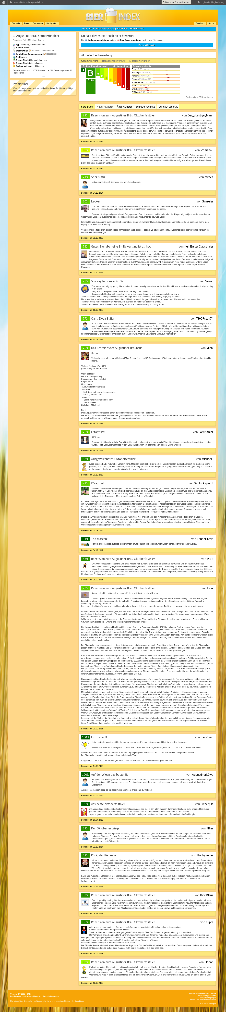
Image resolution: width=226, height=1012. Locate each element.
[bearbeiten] (51, 54)
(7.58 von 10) (143, 69)
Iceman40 (207, 150)
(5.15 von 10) (149, 82)
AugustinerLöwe (202, 774)
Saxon (209, 281)
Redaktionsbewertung (114, 60)
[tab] (90, 60)
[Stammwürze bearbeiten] (43, 51)
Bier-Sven (207, 737)
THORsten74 (204, 318)
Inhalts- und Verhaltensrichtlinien (203, 1000)
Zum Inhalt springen (208, 1004)
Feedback (200, 23)
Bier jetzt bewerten (147, 45)
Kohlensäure (137, 82)
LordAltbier (206, 432)
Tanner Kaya (205, 539)
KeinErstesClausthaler (198, 246)
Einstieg (135, 72)
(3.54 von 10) (143, 86)
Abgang (135, 79)
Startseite (16, 23)
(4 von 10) (144, 89)
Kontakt (213, 994)
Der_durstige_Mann (200, 115)
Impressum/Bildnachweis (199, 994)
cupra (209, 922)
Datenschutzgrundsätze (206, 996)
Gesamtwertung (89, 60)
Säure (134, 86)
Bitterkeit (135, 89)
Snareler (207, 201)
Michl (209, 348)
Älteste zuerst (124, 106)
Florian (208, 962)
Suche (211, 23)
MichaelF (207, 459)
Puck (210, 559)
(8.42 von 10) (146, 92)
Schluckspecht (203, 483)
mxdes (209, 177)
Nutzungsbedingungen (207, 998)
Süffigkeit (136, 92)
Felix (210, 588)
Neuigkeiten (52, 23)
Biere (26, 23)
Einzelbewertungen (139, 60)
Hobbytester (205, 855)
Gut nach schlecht (168, 106)
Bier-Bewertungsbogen (131, 40)
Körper (135, 76)
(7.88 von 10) (145, 79)
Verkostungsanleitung (98, 40)
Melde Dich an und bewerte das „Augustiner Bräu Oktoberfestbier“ (113, 28)
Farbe (134, 69)
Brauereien (38, 23)
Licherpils (207, 804)
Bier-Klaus (206, 895)
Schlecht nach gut (145, 106)
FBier (209, 828)
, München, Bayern (28, 40)
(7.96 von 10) (144, 76)
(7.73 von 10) (145, 72)
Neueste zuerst (105, 106)
